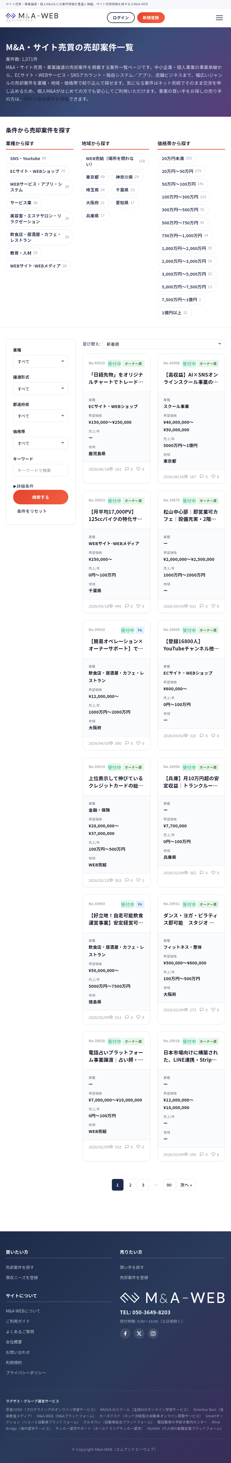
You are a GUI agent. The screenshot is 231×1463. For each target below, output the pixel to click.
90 (169, 1185)
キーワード (23, 459)
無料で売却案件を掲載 (46, 98)
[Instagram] (153, 1333)
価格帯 (19, 431)
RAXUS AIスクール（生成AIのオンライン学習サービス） (144, 1409)
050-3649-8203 (151, 1312)
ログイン (121, 17)
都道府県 (21, 404)
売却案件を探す (20, 1267)
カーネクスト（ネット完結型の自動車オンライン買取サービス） (150, 1415)
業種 (17, 350)
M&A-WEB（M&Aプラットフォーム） (66, 1415)
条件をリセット (32, 511)
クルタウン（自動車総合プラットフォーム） (118, 1421)
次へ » (186, 1185)
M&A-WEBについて (23, 1311)
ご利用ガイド (18, 1321)
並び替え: (92, 344)
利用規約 (14, 1362)
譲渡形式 (21, 377)
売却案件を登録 (134, 1277)
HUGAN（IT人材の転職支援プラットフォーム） (185, 1428)
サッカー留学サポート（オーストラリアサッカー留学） (99, 1428)
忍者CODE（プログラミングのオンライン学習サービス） (51, 1409)
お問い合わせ (18, 1352)
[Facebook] (125, 1333)
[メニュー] (219, 18)
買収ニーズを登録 (22, 1277)
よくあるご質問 (20, 1331)
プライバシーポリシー (26, 1372)
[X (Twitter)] (139, 1333)
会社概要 (14, 1342)
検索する (40, 497)
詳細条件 (25, 486)
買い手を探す (132, 1267)
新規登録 (151, 17)
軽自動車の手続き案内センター (182, 1421)
